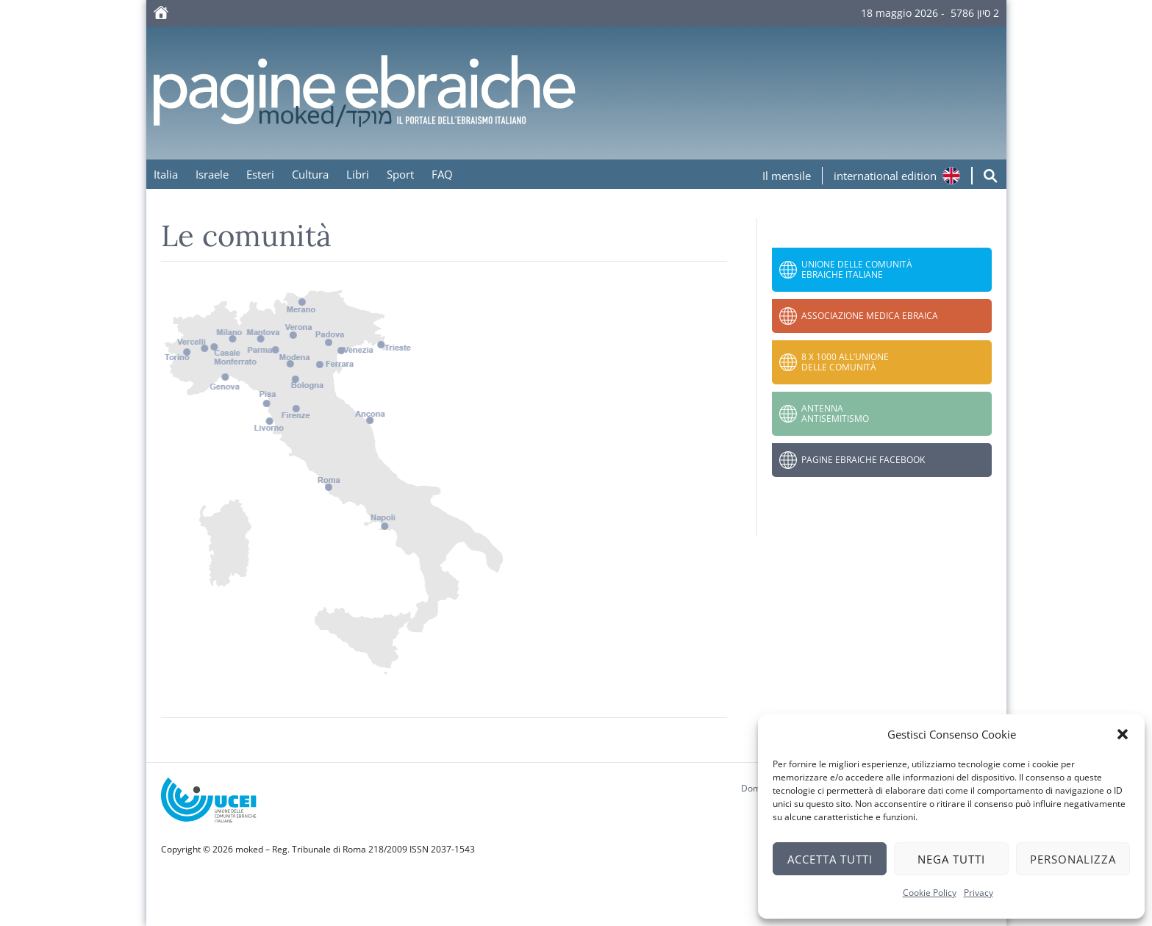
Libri (357, 174)
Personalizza (1073, 859)
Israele (212, 174)
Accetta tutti (830, 859)
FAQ (442, 174)
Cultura (310, 174)
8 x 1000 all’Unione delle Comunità (845, 362)
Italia (166, 174)
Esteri (260, 174)
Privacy (978, 892)
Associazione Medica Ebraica (869, 315)
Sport (400, 174)
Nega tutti (951, 859)
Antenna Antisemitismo (835, 413)
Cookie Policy (929, 892)
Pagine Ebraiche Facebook (863, 459)
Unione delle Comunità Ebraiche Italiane (856, 269)
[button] (1122, 734)
